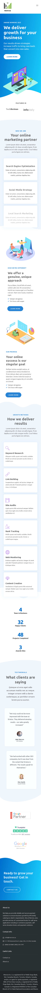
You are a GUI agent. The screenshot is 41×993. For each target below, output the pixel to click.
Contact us (6, 957)
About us (6, 961)
